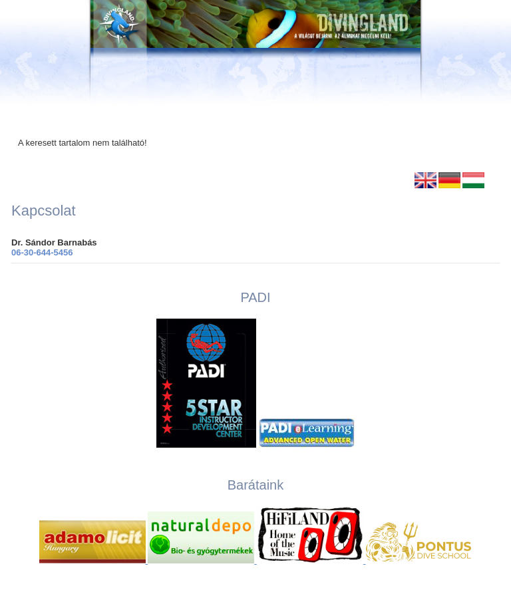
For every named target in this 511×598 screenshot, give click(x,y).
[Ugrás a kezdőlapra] (255, 53)
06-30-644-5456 (42, 252)
